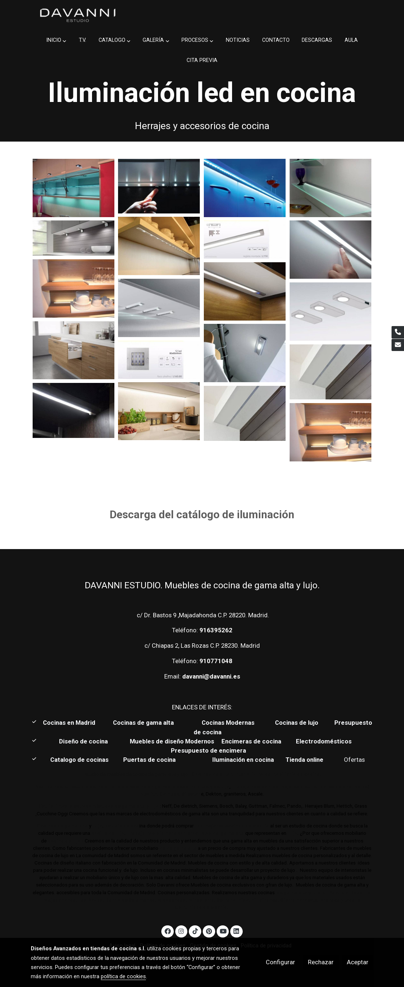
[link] (78, 15)
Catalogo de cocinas (80, 759)
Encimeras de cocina (253, 741)
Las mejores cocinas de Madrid (231, 826)
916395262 (215, 630)
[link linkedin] (236, 931)
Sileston (191, 794)
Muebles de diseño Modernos (172, 741)
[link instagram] (181, 931)
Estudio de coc (122, 826)
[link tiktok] (195, 931)
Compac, (170, 794)
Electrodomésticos (324, 741)
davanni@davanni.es (211, 676)
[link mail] (398, 345)
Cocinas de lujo (296, 722)
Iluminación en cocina (243, 759)
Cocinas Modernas (229, 722)
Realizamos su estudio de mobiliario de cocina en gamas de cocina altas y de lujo (132, 786)
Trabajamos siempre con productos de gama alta (185, 833)
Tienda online (303, 759)
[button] (56, 40)
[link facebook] (167, 931)
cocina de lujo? (66, 841)
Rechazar (321, 962)
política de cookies (123, 976)
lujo (97, 826)
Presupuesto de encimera (208, 750)
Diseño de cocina (87, 741)
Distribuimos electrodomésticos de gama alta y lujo (98, 806)
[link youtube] (223, 931)
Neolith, (149, 794)
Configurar (280, 962)
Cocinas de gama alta (145, 722)
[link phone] (398, 332)
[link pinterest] (209, 931)
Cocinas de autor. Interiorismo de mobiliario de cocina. (257, 774)
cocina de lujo (107, 833)
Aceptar (357, 962)
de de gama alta (177, 848)
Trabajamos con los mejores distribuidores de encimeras (300, 786)
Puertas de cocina (150, 759)
